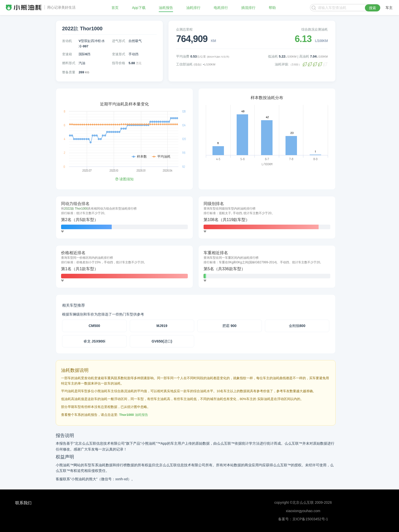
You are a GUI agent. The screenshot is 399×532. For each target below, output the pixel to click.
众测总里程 (184, 29)
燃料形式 (68, 63)
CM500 (94, 326)
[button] (62, 231)
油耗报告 (166, 7)
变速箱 (67, 54)
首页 (115, 7)
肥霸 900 (229, 326)
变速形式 (118, 54)
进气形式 (118, 41)
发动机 (67, 41)
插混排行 (248, 7)
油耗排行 (193, 7)
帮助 (272, 7)
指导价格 (118, 63)
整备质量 (68, 72)
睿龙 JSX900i (94, 341)
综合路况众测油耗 (314, 29)
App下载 (139, 7)
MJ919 (161, 326)
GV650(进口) (162, 341)
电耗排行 (221, 7)
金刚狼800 (297, 326)
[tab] (124, 217)
